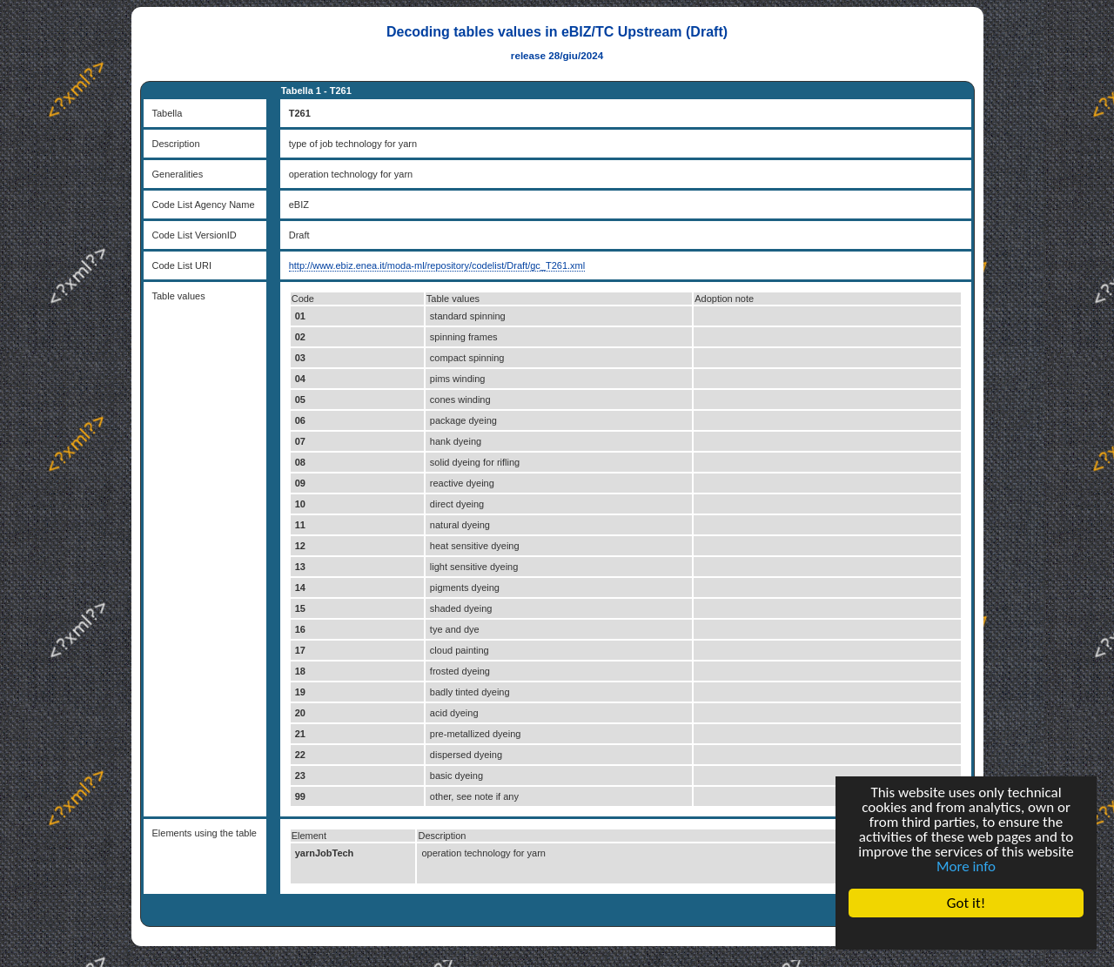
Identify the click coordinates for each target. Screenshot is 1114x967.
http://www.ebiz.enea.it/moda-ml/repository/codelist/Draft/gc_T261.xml (437, 265)
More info (966, 866)
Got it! (966, 903)
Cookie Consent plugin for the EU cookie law (966, 933)
